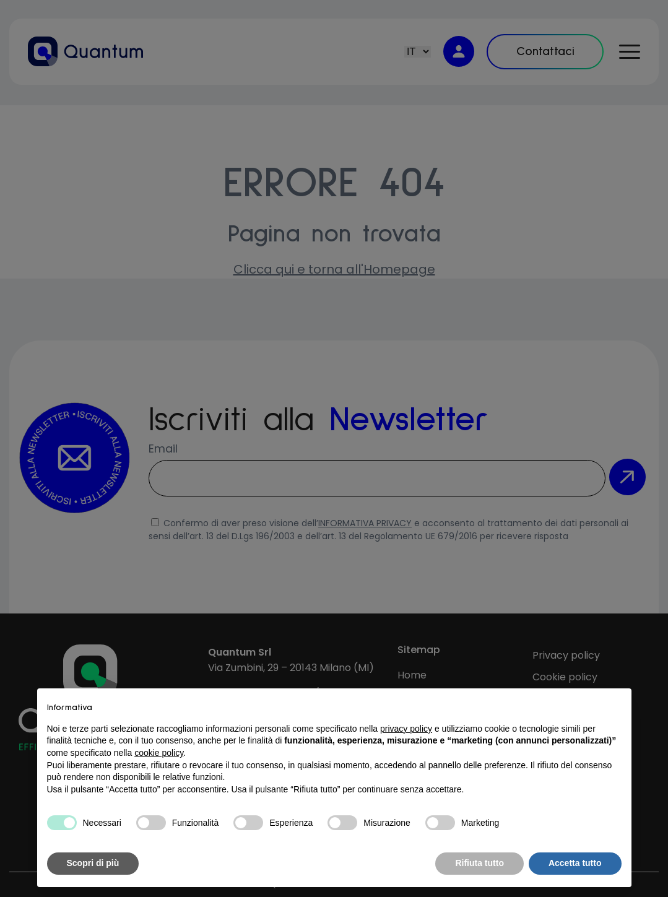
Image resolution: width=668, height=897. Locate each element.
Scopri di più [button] (93, 863)
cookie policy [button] (158, 753)
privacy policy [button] (406, 729)
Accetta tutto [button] (575, 863)
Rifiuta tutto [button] (479, 863)
